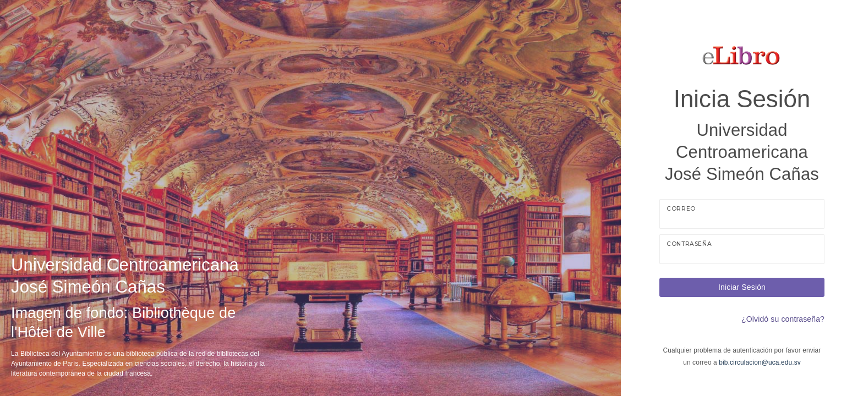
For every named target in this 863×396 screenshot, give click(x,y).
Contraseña (689, 244)
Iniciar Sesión (742, 287)
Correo (681, 208)
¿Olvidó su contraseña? (782, 319)
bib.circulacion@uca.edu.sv (760, 362)
